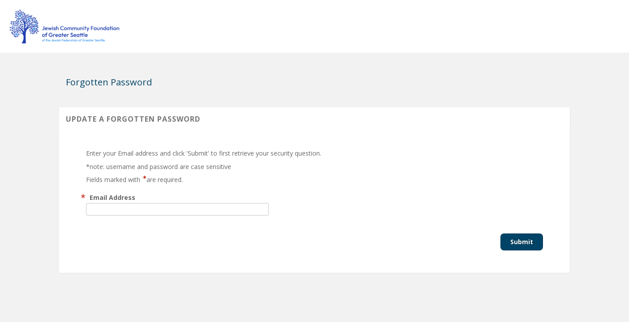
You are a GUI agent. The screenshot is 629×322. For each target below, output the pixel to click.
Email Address (112, 197)
